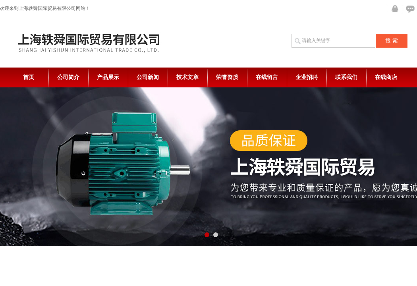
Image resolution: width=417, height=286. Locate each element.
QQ (393, 9)
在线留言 (267, 77)
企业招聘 (306, 77)
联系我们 (346, 77)
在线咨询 (409, 9)
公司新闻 (148, 77)
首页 (28, 77)
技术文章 (187, 77)
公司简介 (68, 77)
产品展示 (108, 77)
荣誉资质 (227, 77)
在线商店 (386, 77)
